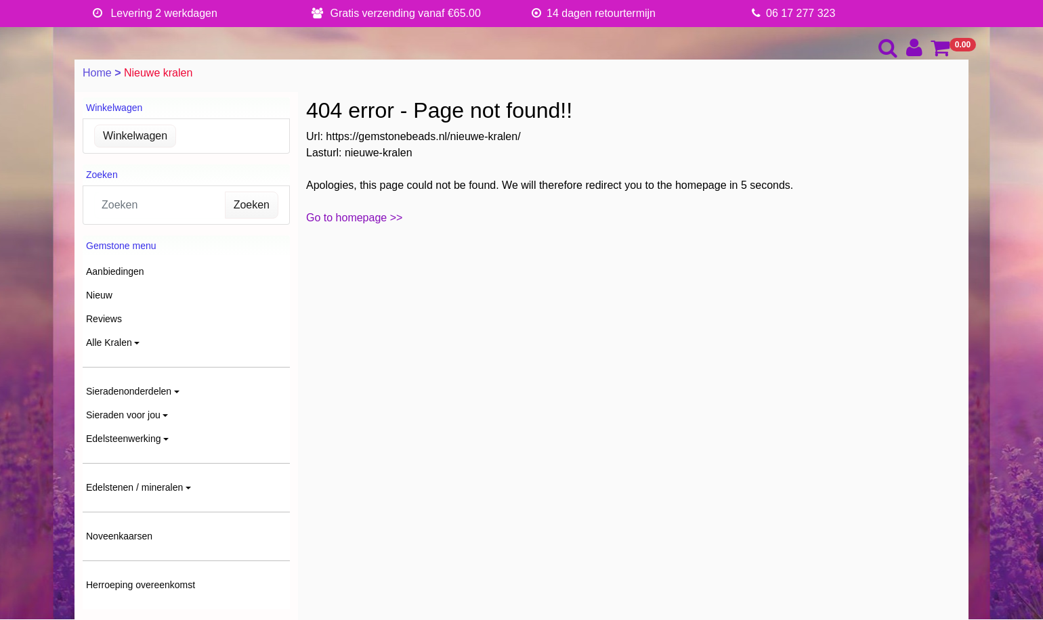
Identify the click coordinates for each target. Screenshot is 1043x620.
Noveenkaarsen (119, 536)
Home (98, 73)
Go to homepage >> (354, 217)
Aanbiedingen (115, 271)
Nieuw (99, 295)
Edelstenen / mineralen (134, 487)
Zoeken (252, 205)
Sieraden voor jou (123, 414)
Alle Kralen (109, 342)
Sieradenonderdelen (128, 391)
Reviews (104, 318)
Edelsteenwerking (123, 438)
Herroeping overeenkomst (140, 584)
